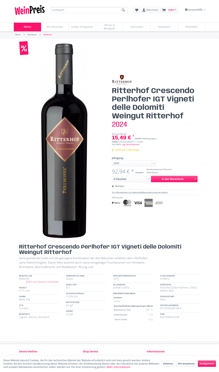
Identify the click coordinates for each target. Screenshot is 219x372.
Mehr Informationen (118, 367)
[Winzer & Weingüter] (109, 27)
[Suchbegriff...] (89, 10)
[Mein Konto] (150, 10)
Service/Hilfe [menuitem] (194, 9)
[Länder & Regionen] (82, 27)
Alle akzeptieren (186, 363)
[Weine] (27, 27)
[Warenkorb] (169, 10)
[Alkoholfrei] (191, 27)
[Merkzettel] (137, 10)
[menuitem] (137, 10)
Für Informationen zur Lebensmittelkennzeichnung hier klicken (140, 192)
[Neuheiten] (164, 27)
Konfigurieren (207, 363)
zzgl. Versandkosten (130, 144)
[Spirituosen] (136, 27)
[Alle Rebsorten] (54, 27)
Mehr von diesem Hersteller (42, 281)
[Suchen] (123, 10)
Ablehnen (168, 363)
